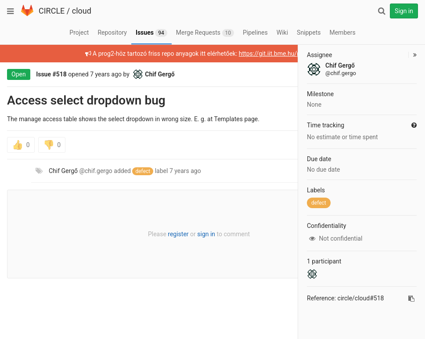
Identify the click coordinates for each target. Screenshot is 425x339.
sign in (206, 234)
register (178, 234)
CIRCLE (52, 10)
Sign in (404, 10)
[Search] (382, 11)
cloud (81, 10)
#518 (60, 74)
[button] (412, 55)
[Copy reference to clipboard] (411, 298)
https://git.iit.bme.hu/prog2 (276, 53)
